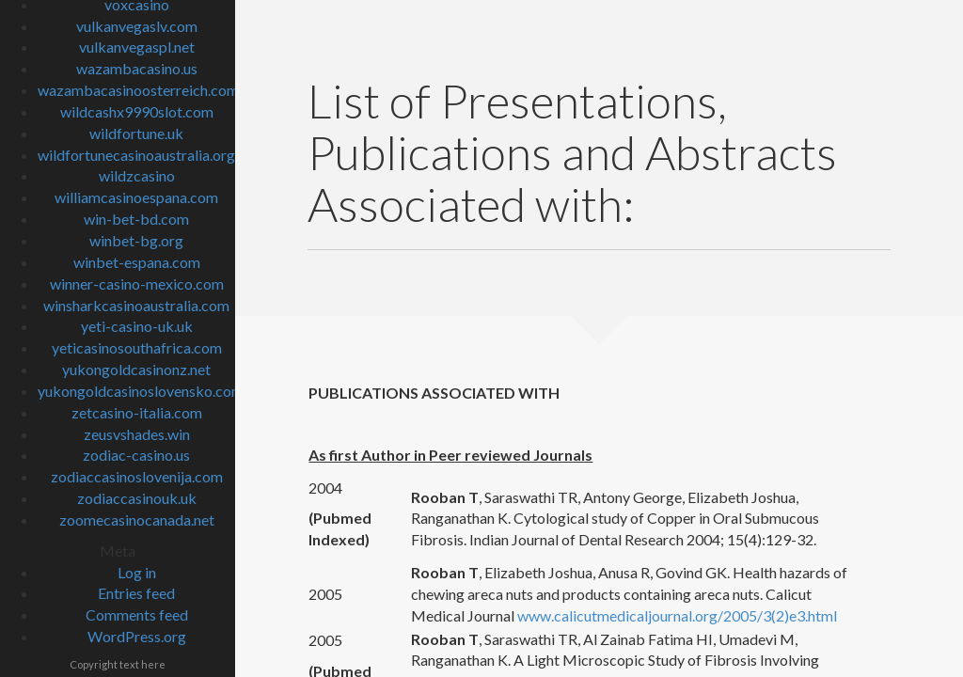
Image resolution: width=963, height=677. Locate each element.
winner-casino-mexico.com (137, 283)
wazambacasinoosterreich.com (138, 90)
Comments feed (137, 614)
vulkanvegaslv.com (136, 26)
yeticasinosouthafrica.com (137, 347)
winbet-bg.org (136, 240)
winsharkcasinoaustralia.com (136, 305)
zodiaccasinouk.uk (137, 498)
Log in (137, 572)
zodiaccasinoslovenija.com (137, 476)
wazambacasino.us (136, 68)
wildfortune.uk (136, 133)
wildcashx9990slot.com (136, 111)
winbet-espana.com (136, 262)
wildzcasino (137, 175)
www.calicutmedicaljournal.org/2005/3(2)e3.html (677, 615)
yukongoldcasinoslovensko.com (141, 391)
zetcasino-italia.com (136, 412)
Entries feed (136, 593)
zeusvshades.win (137, 434)
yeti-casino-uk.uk (137, 326)
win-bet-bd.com (136, 219)
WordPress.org (136, 636)
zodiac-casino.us (136, 455)
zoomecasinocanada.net (136, 519)
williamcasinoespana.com (136, 197)
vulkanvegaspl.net (137, 46)
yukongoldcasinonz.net (136, 369)
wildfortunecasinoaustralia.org (136, 155)
